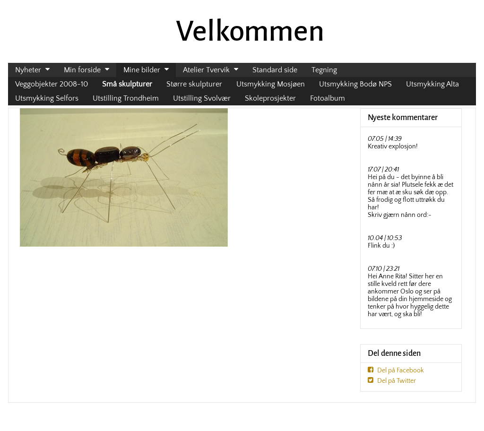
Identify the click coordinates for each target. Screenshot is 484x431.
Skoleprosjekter (270, 98)
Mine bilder (141, 70)
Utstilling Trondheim (126, 98)
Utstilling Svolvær (202, 98)
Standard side (274, 70)
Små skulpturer (127, 84)
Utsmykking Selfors (46, 98)
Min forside (82, 70)
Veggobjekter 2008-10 (51, 84)
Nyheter (28, 70)
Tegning (324, 70)
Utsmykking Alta (432, 84)
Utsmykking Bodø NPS (355, 84)
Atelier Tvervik (206, 70)
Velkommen (250, 31)
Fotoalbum (327, 98)
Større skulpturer (194, 84)
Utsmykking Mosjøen (270, 84)
